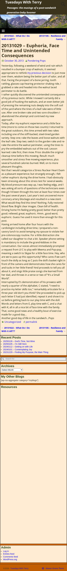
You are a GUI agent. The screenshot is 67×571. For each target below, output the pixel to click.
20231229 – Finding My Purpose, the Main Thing (25, 352)
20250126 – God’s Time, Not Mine (19, 341)
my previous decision (39, 73)
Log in (6, 551)
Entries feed (8, 554)
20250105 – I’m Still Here (15, 344)
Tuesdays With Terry (19, 568)
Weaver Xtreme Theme (55, 568)
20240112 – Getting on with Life (18, 346)
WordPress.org (10, 559)
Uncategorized (12, 322)
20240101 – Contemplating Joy (17, 349)
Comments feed (10, 557)
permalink (31, 322)
